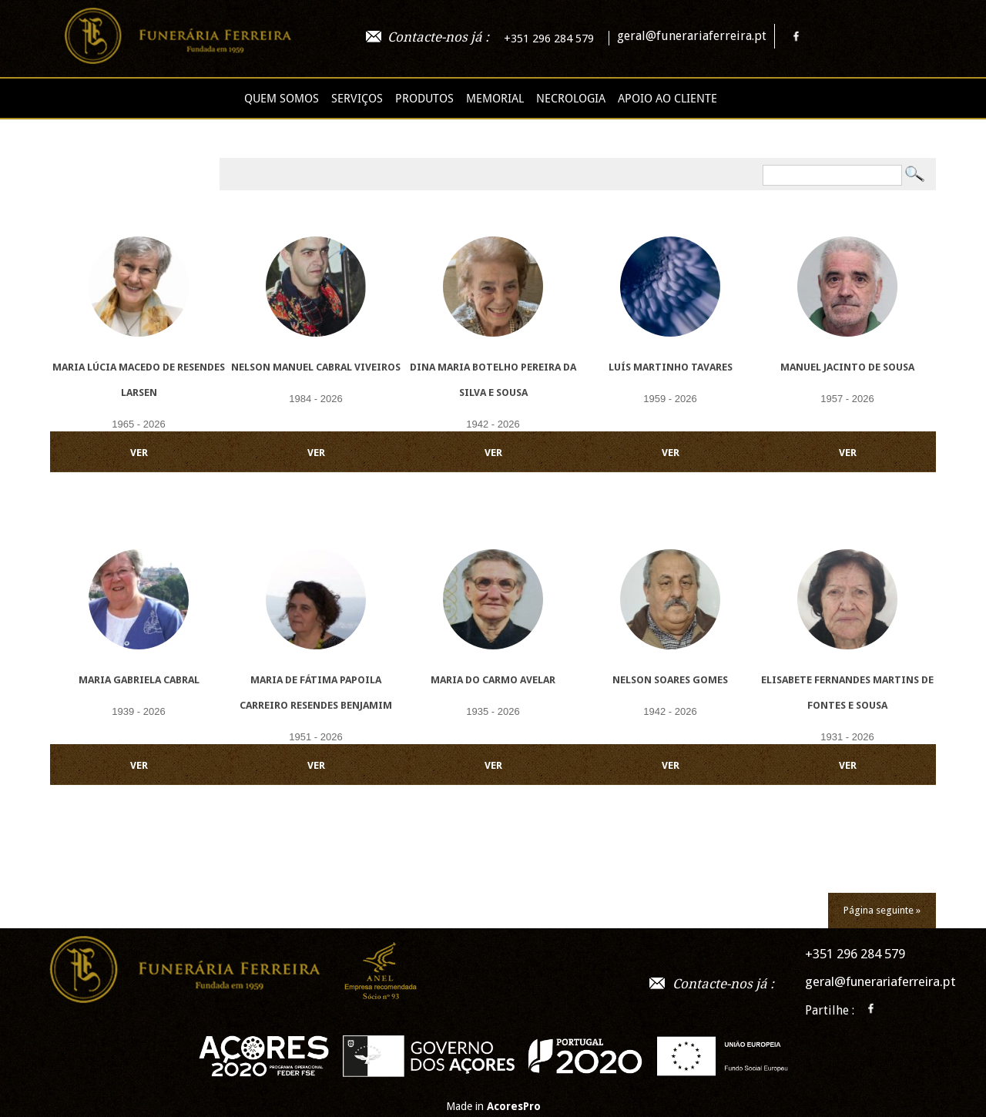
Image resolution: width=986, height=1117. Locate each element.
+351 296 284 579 (549, 38)
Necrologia (570, 99)
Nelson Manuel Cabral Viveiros (316, 367)
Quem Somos (281, 99)
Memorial (495, 99)
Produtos (424, 99)
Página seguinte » (882, 910)
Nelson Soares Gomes (670, 680)
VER (139, 452)
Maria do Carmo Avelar (493, 680)
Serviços (357, 99)
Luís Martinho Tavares (671, 367)
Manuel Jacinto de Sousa (847, 367)
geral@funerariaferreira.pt (691, 36)
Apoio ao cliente (667, 99)
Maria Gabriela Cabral (139, 680)
